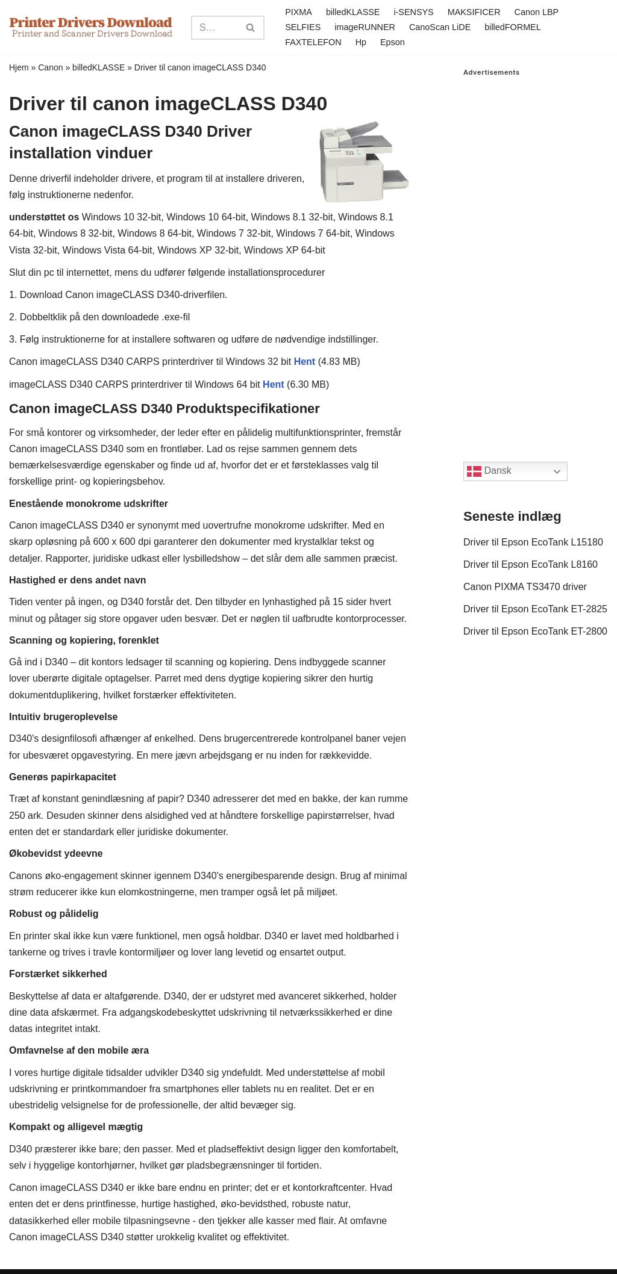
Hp (360, 42)
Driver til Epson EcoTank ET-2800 (535, 631)
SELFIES (303, 27)
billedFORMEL (512, 27)
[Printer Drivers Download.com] (91, 27)
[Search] (214, 28)
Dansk (489, 471)
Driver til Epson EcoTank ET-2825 (535, 609)
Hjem (19, 67)
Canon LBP (537, 12)
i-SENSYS (413, 12)
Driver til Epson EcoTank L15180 (533, 542)
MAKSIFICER (474, 12)
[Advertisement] (535, 257)
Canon (50, 67)
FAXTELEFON (313, 42)
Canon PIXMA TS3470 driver (525, 587)
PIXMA (298, 12)
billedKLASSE (353, 12)
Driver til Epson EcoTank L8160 (530, 564)
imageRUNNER (364, 27)
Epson (392, 42)
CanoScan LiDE (440, 27)
